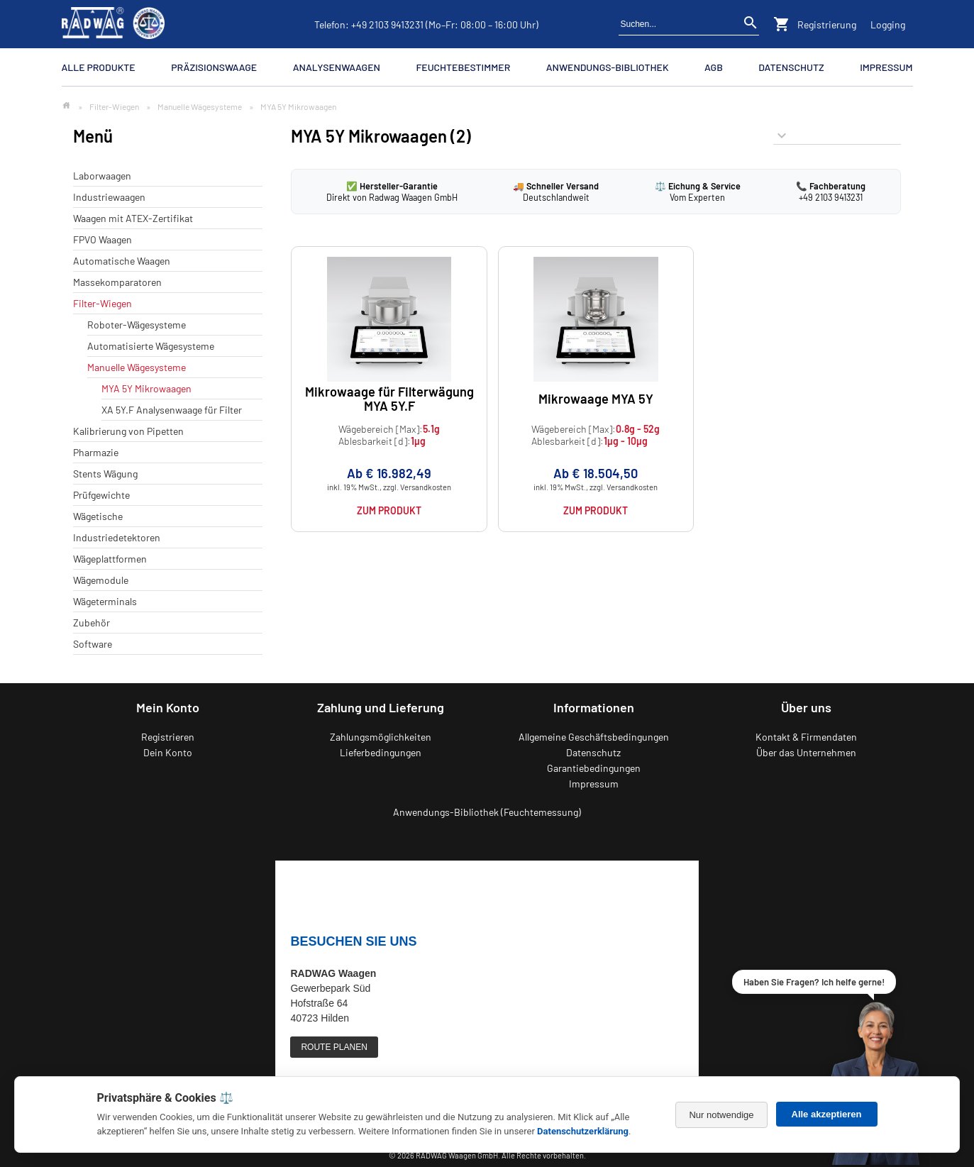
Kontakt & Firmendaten (806, 737)
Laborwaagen (102, 176)
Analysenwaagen (336, 67)
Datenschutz (791, 67)
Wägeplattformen (110, 559)
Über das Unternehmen (806, 752)
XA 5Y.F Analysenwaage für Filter (171, 410)
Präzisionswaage (214, 67)
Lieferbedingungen (380, 752)
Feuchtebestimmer (463, 67)
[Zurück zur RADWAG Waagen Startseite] (113, 24)
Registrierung (826, 24)
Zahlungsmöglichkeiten (380, 737)
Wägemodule (100, 580)
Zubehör (91, 622)
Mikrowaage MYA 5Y (595, 398)
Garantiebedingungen (594, 768)
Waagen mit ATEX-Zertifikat (133, 218)
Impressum (886, 67)
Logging (887, 24)
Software (92, 644)
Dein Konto (167, 752)
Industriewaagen (109, 197)
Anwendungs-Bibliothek (607, 67)
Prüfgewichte (101, 495)
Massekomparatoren (117, 282)
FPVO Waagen (102, 239)
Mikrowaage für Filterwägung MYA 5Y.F (389, 398)
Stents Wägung (105, 474)
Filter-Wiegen (114, 106)
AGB (713, 67)
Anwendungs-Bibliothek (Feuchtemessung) (487, 812)
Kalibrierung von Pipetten (128, 431)
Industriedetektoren (116, 537)
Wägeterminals (105, 601)
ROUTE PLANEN (334, 1047)
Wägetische (98, 516)
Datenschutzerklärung (583, 1131)
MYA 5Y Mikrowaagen (146, 388)
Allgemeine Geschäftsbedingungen (594, 737)
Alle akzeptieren (827, 1114)
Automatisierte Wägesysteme (150, 346)
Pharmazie (95, 452)
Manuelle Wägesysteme (199, 106)
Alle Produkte (98, 67)
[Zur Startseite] (66, 106)
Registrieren (167, 737)
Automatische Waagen (121, 261)
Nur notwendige (721, 1115)
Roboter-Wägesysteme (136, 325)
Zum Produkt (389, 510)
